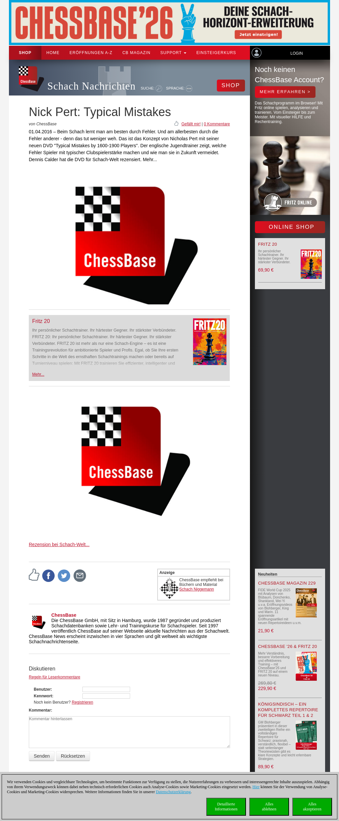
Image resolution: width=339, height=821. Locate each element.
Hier (256, 787)
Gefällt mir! (191, 124)
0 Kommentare (217, 124)
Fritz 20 (41, 321)
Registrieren (82, 702)
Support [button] (173, 52)
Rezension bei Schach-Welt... (59, 544)
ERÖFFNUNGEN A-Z (91, 52)
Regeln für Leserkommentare (54, 677)
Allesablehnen (269, 806)
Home (53, 52)
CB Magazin (136, 52)
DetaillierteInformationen (226, 806)
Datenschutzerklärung (173, 791)
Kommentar (40, 710)
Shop (25, 52)
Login (296, 53)
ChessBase (63, 615)
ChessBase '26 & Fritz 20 (287, 646)
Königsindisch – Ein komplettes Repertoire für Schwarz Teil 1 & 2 (288, 710)
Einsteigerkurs (216, 52)
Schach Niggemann (196, 589)
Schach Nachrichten (91, 86)
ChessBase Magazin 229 (287, 583)
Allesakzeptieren (312, 806)
